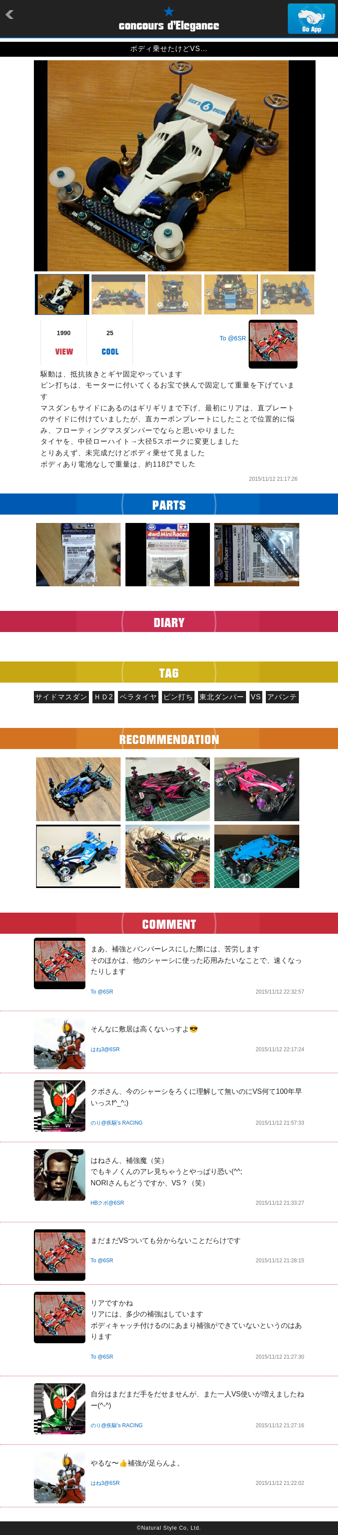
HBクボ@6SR (107, 1203)
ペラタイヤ (138, 697)
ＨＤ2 (103, 697)
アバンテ (282, 697)
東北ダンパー (221, 697)
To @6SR (233, 338)
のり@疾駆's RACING (117, 1123)
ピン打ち (178, 697)
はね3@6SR (105, 1049)
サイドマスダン (61, 697)
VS (256, 697)
